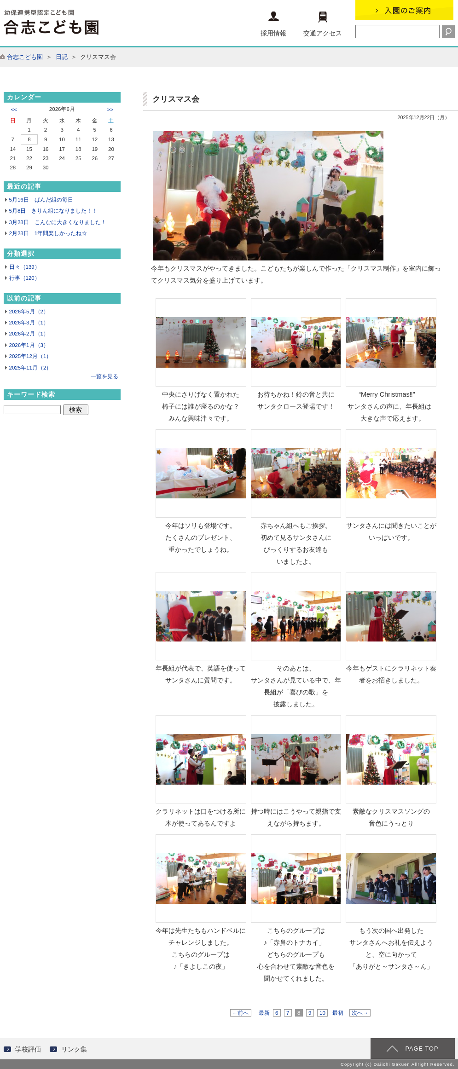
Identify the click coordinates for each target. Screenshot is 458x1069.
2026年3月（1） (29, 322)
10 (322, 1013)
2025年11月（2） (30, 367)
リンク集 (74, 1049)
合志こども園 (25, 56)
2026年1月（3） (29, 345)
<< (14, 109)
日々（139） (24, 267)
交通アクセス (322, 24)
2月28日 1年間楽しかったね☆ (48, 233)
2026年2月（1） (29, 333)
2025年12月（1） (30, 356)
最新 (264, 1013)
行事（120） (24, 278)
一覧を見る (104, 376)
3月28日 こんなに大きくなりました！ (57, 222)
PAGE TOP (421, 1048)
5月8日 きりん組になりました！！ (53, 211)
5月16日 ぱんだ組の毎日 (41, 199)
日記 (62, 56)
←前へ (240, 1013)
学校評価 (28, 1049)
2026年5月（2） (29, 311)
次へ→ (360, 1013)
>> (110, 109)
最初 (337, 1013)
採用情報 (273, 24)
